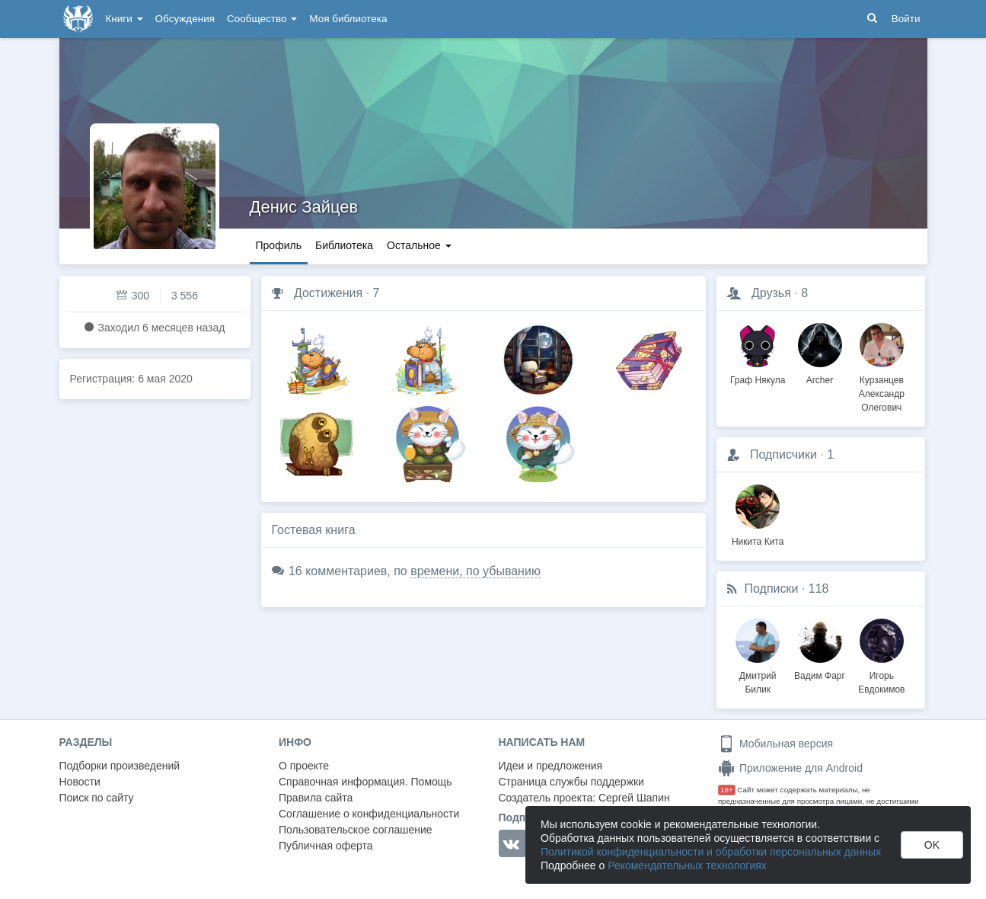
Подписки (772, 588)
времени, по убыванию (475, 571)
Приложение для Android (790, 768)
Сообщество (262, 18)
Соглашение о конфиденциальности (369, 814)
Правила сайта (316, 798)
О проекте (304, 766)
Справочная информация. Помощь (365, 782)
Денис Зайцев (304, 206)
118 (819, 588)
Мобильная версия (775, 743)
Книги (124, 18)
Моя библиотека (348, 18)
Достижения (328, 292)
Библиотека (344, 245)
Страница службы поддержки (571, 782)
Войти (906, 18)
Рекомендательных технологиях (687, 865)
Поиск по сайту (96, 798)
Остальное (419, 245)
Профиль (279, 245)
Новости (80, 782)
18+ (726, 789)
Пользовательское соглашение (355, 830)
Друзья (771, 292)
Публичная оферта (326, 846)
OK (932, 845)
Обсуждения (185, 18)
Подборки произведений (119, 766)
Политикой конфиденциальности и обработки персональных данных (711, 852)
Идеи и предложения (551, 766)
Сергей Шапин (634, 798)
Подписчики (783, 454)
